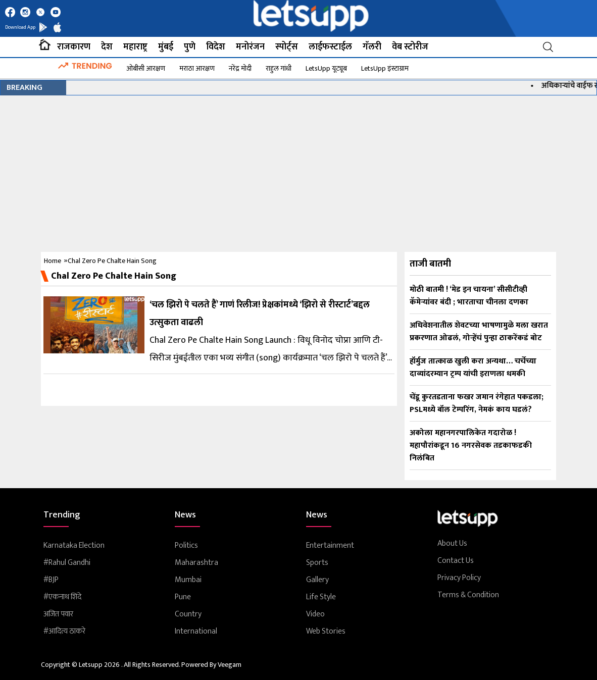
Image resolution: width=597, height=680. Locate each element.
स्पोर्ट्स (286, 47)
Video (315, 614)
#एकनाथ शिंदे (62, 597)
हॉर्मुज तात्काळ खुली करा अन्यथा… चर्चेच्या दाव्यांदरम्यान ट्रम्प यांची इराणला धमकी (473, 367)
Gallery (317, 580)
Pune (183, 597)
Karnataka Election (74, 546)
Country (188, 614)
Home (52, 261)
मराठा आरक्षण (197, 68)
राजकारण (73, 47)
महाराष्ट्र (135, 47)
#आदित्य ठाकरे (64, 631)
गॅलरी (372, 47)
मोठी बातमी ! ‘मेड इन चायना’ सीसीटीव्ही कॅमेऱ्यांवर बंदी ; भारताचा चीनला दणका (469, 296)
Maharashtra (196, 563)
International (196, 631)
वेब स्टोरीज (410, 47)
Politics (186, 546)
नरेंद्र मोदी (240, 68)
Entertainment (330, 546)
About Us (452, 544)
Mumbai (188, 580)
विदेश (215, 47)
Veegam (229, 664)
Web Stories (325, 631)
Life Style (321, 597)
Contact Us (455, 561)
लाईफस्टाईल (330, 47)
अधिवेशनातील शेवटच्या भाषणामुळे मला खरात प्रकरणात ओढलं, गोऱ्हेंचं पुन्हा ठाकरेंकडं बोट (479, 332)
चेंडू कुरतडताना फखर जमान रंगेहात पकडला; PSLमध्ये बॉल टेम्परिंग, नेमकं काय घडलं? (476, 403)
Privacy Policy (459, 578)
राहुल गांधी (278, 68)
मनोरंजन (250, 47)
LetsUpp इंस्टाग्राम (385, 68)
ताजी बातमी (430, 264)
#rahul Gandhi (66, 563)
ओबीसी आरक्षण (145, 68)
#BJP (51, 580)
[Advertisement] (298, 171)
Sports (317, 563)
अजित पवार (58, 614)
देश (107, 47)
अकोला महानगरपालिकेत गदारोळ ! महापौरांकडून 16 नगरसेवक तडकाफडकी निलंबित (471, 445)
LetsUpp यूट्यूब (326, 68)
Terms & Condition (468, 595)
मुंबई (165, 47)
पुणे (189, 47)
